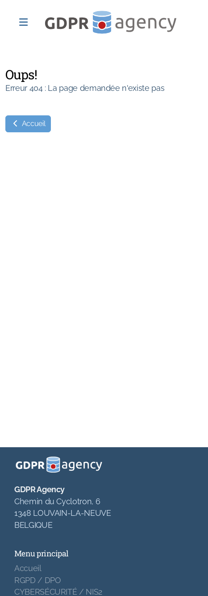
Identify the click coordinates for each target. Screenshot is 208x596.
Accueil (28, 123)
